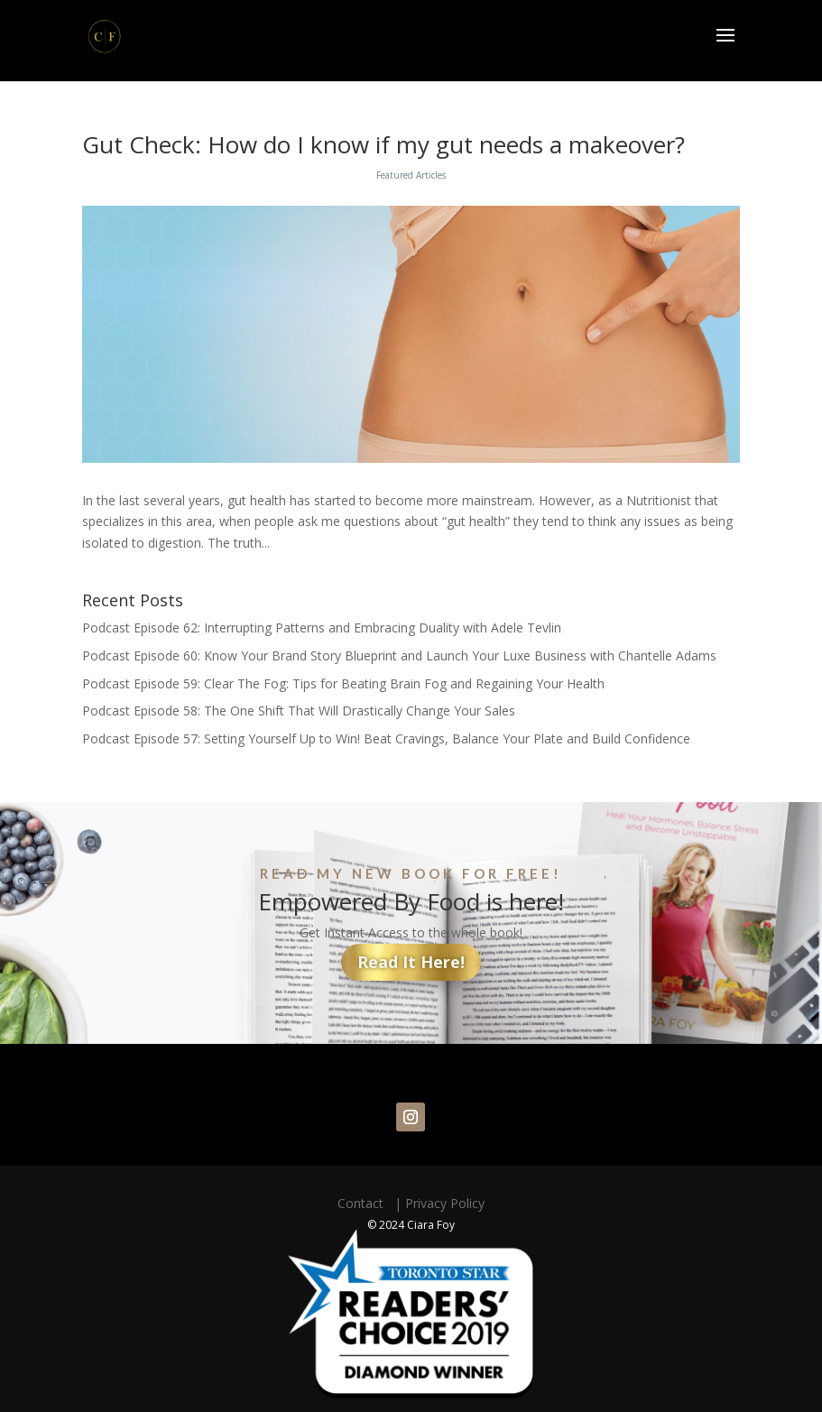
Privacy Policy (445, 1203)
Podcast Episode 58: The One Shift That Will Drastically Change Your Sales (298, 710)
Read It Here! (411, 962)
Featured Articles (411, 175)
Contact (364, 1203)
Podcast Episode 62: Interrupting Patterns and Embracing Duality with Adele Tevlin (321, 627)
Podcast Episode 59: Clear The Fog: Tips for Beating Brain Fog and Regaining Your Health (343, 683)
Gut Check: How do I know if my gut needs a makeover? (383, 144)
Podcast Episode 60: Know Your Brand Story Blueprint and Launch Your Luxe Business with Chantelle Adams (399, 655)
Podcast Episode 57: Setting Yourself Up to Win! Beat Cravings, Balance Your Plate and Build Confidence (386, 738)
